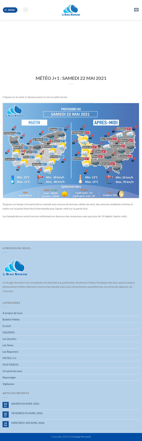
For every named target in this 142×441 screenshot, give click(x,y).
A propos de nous (13, 312)
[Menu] (10, 10)
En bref (7, 325)
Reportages (9, 377)
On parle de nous (12, 371)
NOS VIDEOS (10, 364)
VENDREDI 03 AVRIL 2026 (27, 413)
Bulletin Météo (11, 319)
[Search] (25, 10)
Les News (8, 345)
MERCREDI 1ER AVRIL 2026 (27, 422)
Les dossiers (9, 338)
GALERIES (9, 332)
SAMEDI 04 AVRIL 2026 (25, 403)
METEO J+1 (9, 358)
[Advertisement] (71, 45)
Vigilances (8, 383)
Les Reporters (10, 351)
